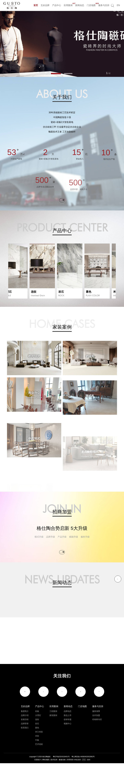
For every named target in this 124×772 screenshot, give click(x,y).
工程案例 (53, 720)
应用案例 (68, 4)
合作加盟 (96, 724)
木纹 (37, 745)
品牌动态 (67, 720)
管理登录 (70, 768)
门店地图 (91, 4)
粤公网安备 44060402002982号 (83, 765)
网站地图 (45, 768)
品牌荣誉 (25, 732)
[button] (56, 73)
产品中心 (56, 5)
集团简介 (25, 720)
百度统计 (37, 768)
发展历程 (25, 728)
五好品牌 (45, 5)
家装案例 (53, 724)
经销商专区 (97, 728)
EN (118, 5)
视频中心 (67, 732)
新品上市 (67, 724)
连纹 (37, 728)
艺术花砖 (39, 753)
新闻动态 (79, 5)
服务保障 (96, 720)
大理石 (38, 724)
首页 (36, 5)
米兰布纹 (39, 740)
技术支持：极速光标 (58, 768)
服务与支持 (103, 5)
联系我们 (25, 736)
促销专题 (67, 728)
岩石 (37, 732)
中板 (37, 749)
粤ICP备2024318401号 (61, 765)
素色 (37, 736)
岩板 (37, 720)
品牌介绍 (25, 724)
